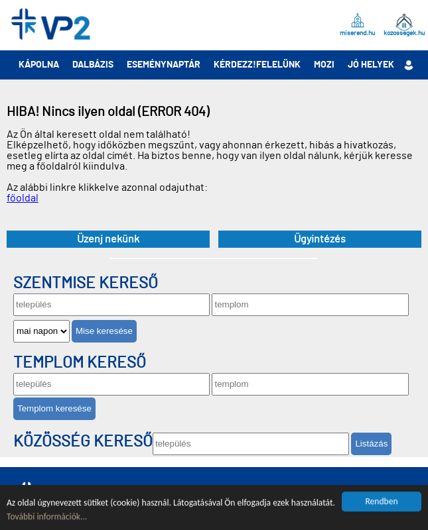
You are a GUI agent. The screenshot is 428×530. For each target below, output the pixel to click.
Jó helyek (371, 65)
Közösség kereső (83, 442)
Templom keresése (54, 408)
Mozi (324, 65)
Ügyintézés (320, 239)
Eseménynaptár (163, 65)
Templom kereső (79, 363)
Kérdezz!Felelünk (257, 65)
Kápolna (39, 65)
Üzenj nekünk (108, 239)
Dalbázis (92, 65)
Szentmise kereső (85, 284)
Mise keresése (104, 331)
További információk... (47, 517)
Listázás (371, 444)
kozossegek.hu (404, 33)
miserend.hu (357, 33)
